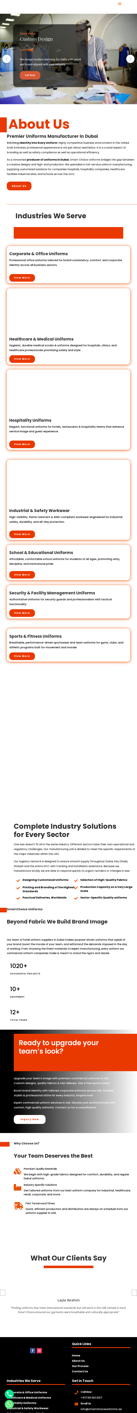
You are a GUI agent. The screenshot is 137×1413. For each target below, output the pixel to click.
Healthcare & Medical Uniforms (29, 1398)
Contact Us (80, 1371)
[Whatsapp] (9, 1404)
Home (76, 1355)
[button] (6, 59)
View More (22, 277)
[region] (68, 59)
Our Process (80, 1366)
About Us (19, 186)
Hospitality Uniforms (21, 1403)
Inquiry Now (29, 1119)
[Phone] (9, 1394)
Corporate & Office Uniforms (27, 1392)
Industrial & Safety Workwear (28, 1408)
